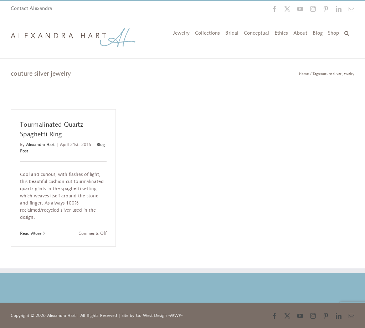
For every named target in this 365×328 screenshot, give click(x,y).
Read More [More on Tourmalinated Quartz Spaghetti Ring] (30, 233)
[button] (346, 32)
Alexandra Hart (40, 144)
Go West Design (151, 315)
